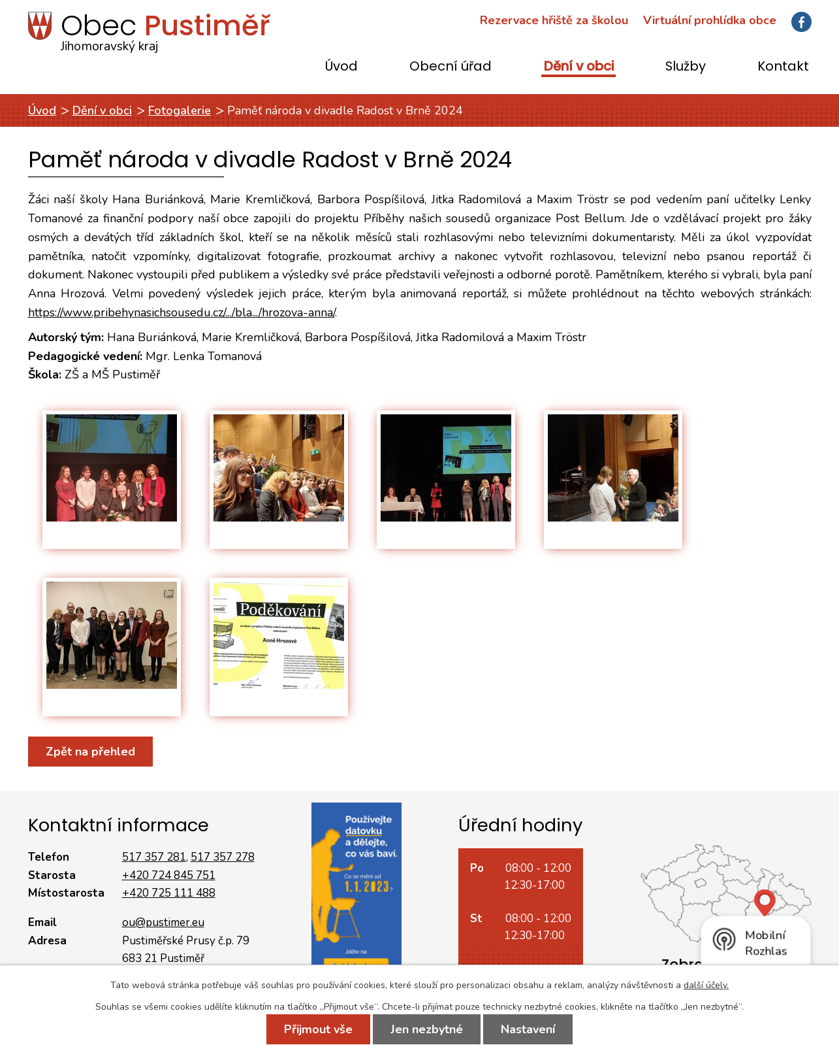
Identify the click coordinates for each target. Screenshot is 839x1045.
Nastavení (528, 1029)
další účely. (706, 985)
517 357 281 (154, 857)
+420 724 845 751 (168, 875)
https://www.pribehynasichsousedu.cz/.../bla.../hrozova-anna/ (181, 312)
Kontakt (783, 67)
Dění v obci (579, 67)
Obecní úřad (450, 67)
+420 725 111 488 (168, 893)
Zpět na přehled (90, 751)
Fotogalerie (179, 110)
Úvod (341, 67)
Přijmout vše (318, 1029)
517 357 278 (223, 857)
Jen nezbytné (426, 1029)
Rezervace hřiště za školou (554, 20)
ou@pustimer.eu (163, 922)
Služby (685, 67)
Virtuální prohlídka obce (709, 20)
